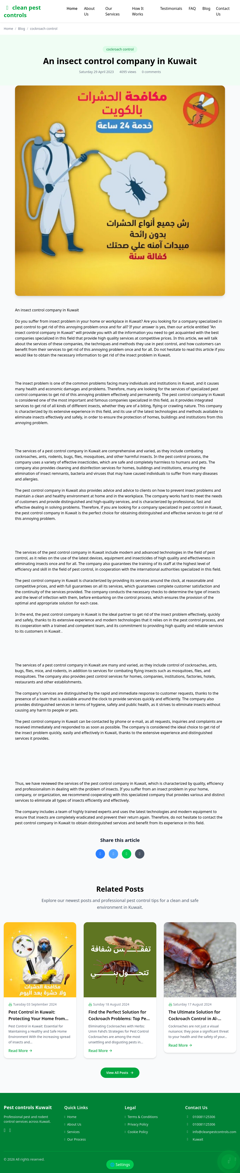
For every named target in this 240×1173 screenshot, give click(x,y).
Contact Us (223, 11)
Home (72, 8)
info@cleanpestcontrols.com (214, 1132)
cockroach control (120, 49)
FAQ (192, 8)
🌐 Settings (120, 1164)
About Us (89, 11)
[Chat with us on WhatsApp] (228, 1161)
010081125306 (204, 1117)
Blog (206, 8)
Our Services (112, 11)
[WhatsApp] (4, 1130)
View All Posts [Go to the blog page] (120, 1072)
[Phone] (10, 1130)
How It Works (138, 11)
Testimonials (171, 8)
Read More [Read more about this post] (20, 1050)
